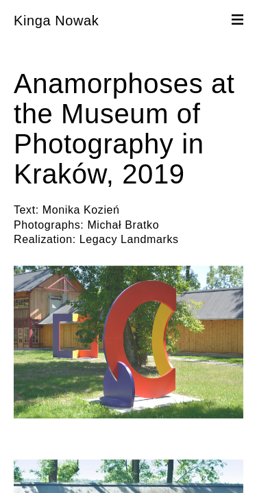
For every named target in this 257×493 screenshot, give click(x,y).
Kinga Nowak (56, 20)
